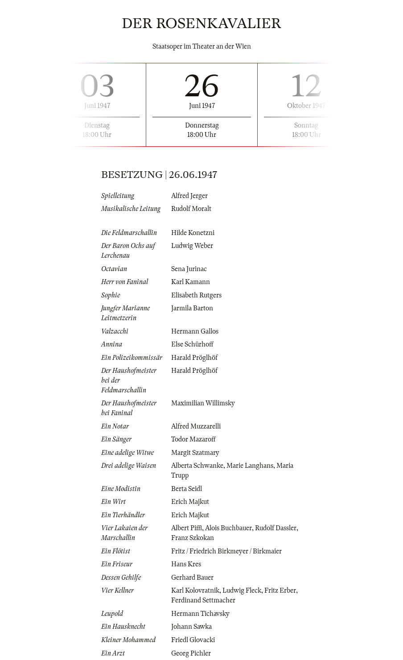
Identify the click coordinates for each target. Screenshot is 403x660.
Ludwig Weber (192, 245)
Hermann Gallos (194, 331)
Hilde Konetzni (192, 232)
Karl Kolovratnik (195, 590)
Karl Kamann (190, 281)
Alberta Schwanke (197, 465)
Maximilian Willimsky (203, 403)
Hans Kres (186, 564)
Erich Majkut (190, 501)
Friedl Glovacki (193, 640)
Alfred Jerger (189, 195)
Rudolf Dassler (275, 528)
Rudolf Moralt (191, 208)
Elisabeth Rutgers (196, 295)
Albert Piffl (186, 528)
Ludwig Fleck (241, 590)
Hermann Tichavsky (200, 613)
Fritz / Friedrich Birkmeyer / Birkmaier (226, 551)
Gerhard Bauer (192, 577)
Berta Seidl (186, 488)
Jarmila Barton (192, 308)
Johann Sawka (191, 626)
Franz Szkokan (192, 537)
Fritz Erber (280, 590)
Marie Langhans (249, 465)
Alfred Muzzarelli (196, 426)
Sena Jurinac (189, 268)
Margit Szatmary (195, 452)
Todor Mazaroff (193, 439)
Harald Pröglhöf (194, 357)
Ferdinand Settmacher (203, 600)
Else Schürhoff (192, 344)
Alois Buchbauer (228, 528)
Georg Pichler (191, 653)
